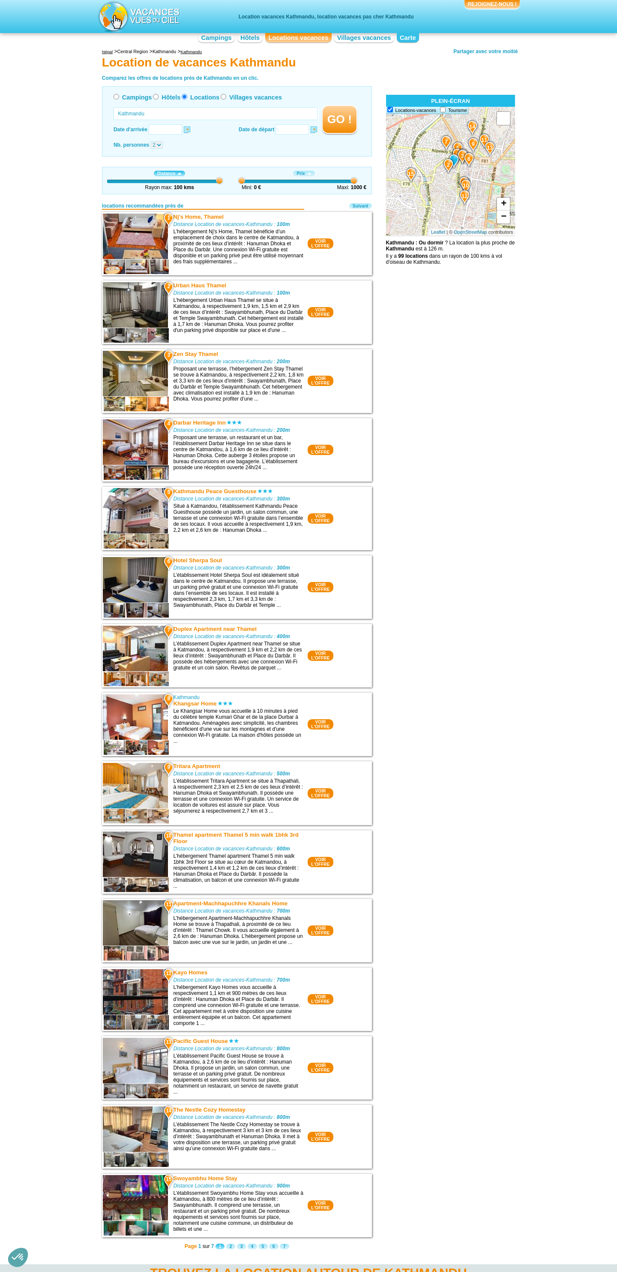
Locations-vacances (415, 110)
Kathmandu (186, 697)
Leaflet (438, 232)
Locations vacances (298, 37)
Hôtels (250, 37)
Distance (169, 173)
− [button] (503, 217)
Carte (408, 37)
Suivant (360, 206)
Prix (304, 173)
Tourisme (457, 110)
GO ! (339, 119)
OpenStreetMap (470, 232)
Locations (204, 97)
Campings (216, 37)
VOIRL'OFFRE (320, 243)
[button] (18, 1257)
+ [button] (503, 204)
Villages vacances (364, 37)
